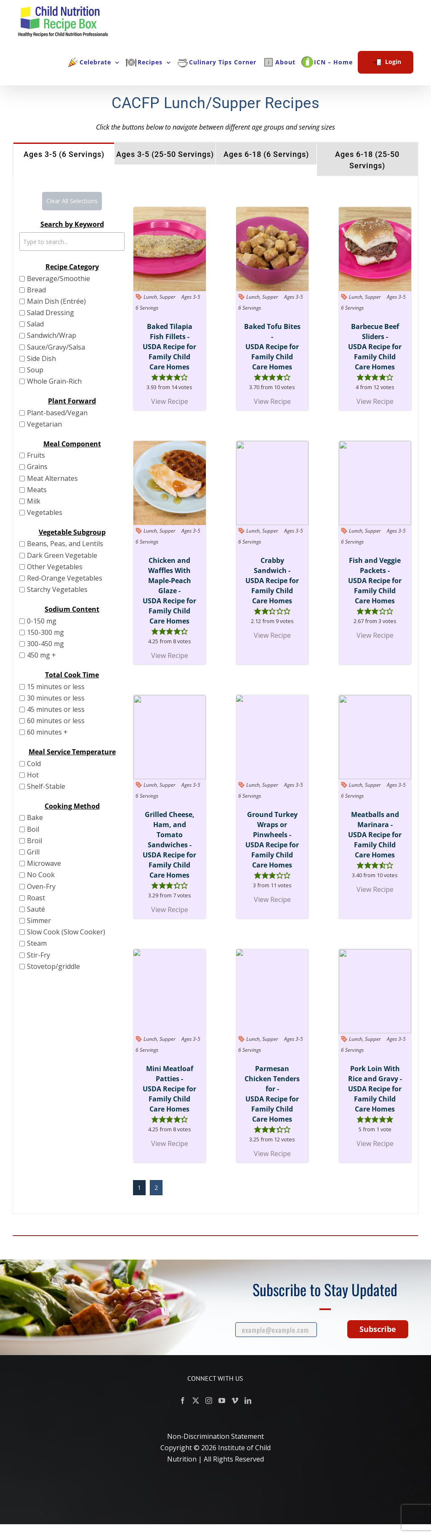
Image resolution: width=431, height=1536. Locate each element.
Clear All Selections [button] (72, 201)
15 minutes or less (56, 686)
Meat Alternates (52, 478)
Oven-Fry (41, 886)
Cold (34, 763)
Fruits (36, 455)
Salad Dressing (50, 312)
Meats (37, 489)
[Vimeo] (234, 1400)
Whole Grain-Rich (54, 381)
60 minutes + (47, 732)
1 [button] (139, 1187)
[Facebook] (182, 1400)
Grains (37, 466)
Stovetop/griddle (53, 966)
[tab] (63, 153)
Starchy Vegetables (57, 589)
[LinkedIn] (248, 1400)
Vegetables (44, 512)
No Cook (41, 874)
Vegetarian (44, 424)
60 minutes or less (56, 720)
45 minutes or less (56, 709)
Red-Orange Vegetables (64, 578)
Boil (33, 829)
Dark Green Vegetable (62, 555)
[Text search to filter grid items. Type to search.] (72, 241)
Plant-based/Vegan (57, 412)
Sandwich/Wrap (51, 335)
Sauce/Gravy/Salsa (56, 347)
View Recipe (169, 401)
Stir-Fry (38, 955)
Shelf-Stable (46, 786)
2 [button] (156, 1187)
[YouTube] (221, 1400)
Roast (36, 897)
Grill (33, 852)
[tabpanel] (215, 695)
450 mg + (41, 655)
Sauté (36, 909)
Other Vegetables (54, 566)
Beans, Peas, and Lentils (65, 543)
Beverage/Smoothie (58, 278)
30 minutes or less (56, 698)
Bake (35, 817)
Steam (37, 943)
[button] (155, 377)
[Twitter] (195, 1400)
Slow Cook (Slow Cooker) (66, 931)
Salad (35, 324)
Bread (36, 289)
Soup (35, 369)
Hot (33, 775)
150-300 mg (45, 632)
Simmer (39, 920)
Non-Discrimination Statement (215, 1436)
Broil (34, 840)
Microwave (44, 863)
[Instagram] (208, 1400)
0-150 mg (41, 621)
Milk (33, 501)
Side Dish (41, 358)
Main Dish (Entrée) (56, 301)
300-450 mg (45, 643)
